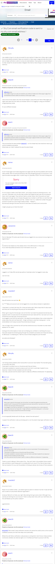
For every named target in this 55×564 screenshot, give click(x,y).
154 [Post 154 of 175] (5, 218)
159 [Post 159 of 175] (5, 427)
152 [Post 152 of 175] (5, 114)
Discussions (23, 2)
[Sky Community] (11, 3)
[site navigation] (1, 2)
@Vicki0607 (7, 399)
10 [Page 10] (27, 40)
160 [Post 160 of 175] (5, 472)
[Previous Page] (18, 40)
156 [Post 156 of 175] (5, 283)
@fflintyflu (6, 92)
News (30, 2)
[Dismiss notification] (29, 6)
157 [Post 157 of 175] (5, 345)
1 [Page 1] (21, 40)
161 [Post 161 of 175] (5, 511)
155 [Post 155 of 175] (5, 255)
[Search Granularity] (12, 15)
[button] (52, 48)
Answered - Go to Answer (10, 34)
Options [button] (49, 29)
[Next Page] (36, 40)
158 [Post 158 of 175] (5, 379)
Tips (35, 2)
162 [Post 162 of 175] (5, 545)
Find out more (26, 87)
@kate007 (24, 143)
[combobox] (31, 15)
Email (27, 9)
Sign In (51, 2)
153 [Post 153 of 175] (5, 154)
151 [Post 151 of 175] (4, 72)
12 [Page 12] (33, 40)
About (39, 2)
